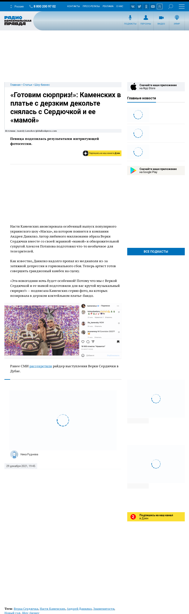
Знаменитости (103, 609)
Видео (161, 24)
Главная (15, 84)
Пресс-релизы (91, 6)
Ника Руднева (29, 454)
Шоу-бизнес (42, 84)
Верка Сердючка (26, 609)
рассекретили (40, 366)
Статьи (27, 84)
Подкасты (130, 24)
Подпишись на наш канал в (104, 153)
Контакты (73, 6)
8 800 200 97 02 (45, 6)
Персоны (145, 24)
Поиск (170, 6)
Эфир (177, 24)
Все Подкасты (156, 251)
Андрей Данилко (79, 609)
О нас (119, 6)
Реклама (108, 6)
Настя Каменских (52, 609)
